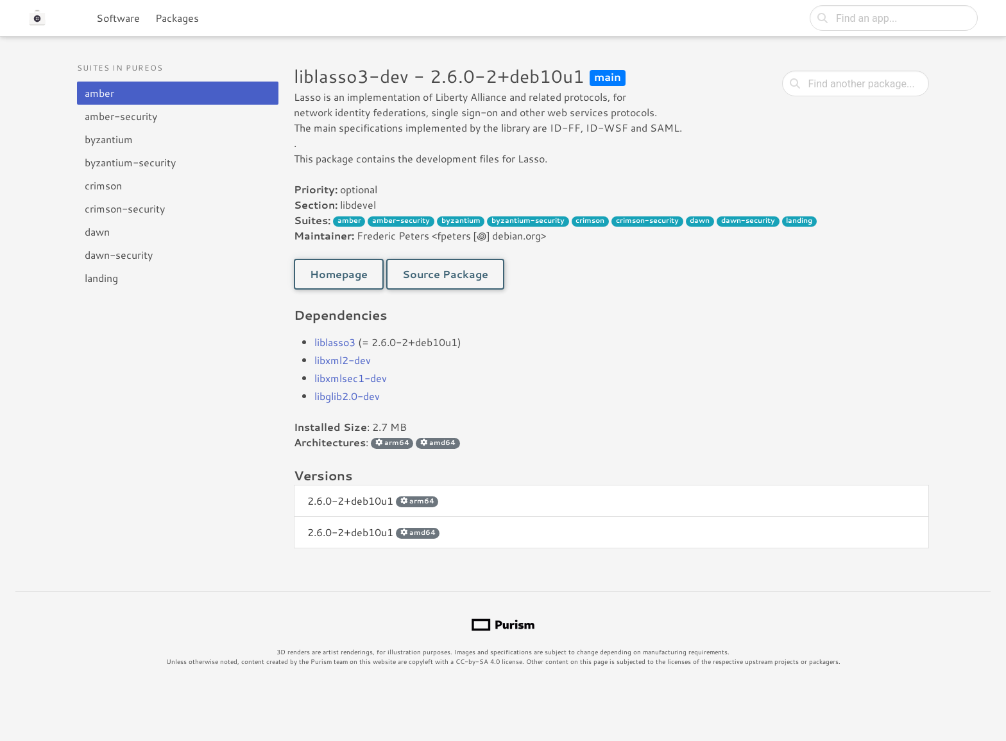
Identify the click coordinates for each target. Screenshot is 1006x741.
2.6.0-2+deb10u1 (372, 500)
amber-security (121, 116)
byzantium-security (130, 162)
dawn (97, 231)
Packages (177, 17)
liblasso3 (334, 342)
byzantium (109, 139)
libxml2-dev (342, 360)
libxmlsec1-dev (350, 377)
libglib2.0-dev (347, 395)
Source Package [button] (445, 273)
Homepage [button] (339, 273)
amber (99, 92)
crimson (103, 185)
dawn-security (119, 254)
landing (101, 277)
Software (118, 17)
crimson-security (125, 208)
